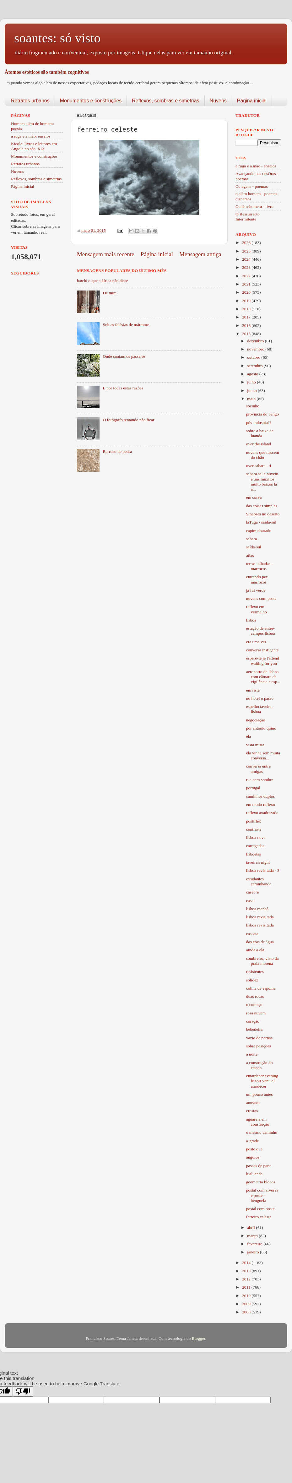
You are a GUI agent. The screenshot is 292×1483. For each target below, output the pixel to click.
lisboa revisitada (260, 917)
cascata (252, 933)
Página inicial (252, 100)
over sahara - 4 (258, 465)
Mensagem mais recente (105, 254)
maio (252, 398)
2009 (246, 1303)
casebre (252, 892)
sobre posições (258, 1046)
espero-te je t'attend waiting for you (262, 660)
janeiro (253, 1252)
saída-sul (253, 547)
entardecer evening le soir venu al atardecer (262, 1080)
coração (252, 1021)
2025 (246, 251)
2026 (246, 242)
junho (252, 390)
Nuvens (218, 100)
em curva (254, 497)
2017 (246, 317)
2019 (246, 300)
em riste (253, 690)
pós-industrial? (258, 422)
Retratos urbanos (30, 100)
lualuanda (254, 1173)
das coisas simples (261, 505)
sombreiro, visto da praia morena (262, 961)
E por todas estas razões (123, 388)
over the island (258, 444)
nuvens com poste (261, 598)
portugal (253, 787)
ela (248, 736)
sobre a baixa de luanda (259, 433)
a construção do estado (259, 1065)
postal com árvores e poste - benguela (262, 1195)
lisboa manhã (257, 908)
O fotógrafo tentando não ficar (128, 419)
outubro (254, 357)
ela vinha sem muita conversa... (263, 755)
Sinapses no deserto (262, 514)
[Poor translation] (23, 1391)
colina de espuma (261, 988)
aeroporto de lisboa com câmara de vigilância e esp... (263, 676)
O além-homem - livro (254, 206)
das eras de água (260, 941)
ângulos (252, 1157)
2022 (246, 276)
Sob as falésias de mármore (126, 324)
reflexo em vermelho (256, 609)
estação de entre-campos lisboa (260, 631)
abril (251, 1227)
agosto (253, 374)
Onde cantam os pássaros (124, 356)
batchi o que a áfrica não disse (102, 280)
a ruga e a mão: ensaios (31, 136)
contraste (254, 829)
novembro (256, 349)
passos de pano (259, 1165)
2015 (246, 333)
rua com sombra (259, 779)
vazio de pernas (259, 1037)
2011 (246, 1287)
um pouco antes (259, 1094)
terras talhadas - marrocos (259, 566)
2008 (246, 1312)
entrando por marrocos (257, 579)
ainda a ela (255, 950)
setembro (255, 365)
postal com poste (260, 1208)
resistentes (255, 971)
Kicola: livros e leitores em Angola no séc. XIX (34, 146)
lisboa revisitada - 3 (262, 870)
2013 (246, 1270)
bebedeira (254, 1029)
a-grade (252, 1140)
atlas (250, 555)
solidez (252, 980)
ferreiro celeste (259, 1216)
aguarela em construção (257, 1122)
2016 (246, 325)
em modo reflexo (260, 804)
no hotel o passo (259, 698)
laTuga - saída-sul (261, 522)
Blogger (198, 1338)
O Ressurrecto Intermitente (247, 216)
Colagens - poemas (251, 186)
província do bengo (262, 414)
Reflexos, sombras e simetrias (165, 100)
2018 (246, 309)
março (253, 1235)
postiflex (253, 821)
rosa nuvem (256, 1013)
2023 (246, 267)
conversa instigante (262, 650)
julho (252, 382)
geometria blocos (260, 1182)
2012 (246, 1279)
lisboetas (253, 854)
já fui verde (255, 590)
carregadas (255, 845)
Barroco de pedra (117, 451)
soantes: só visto (57, 38)
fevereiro (255, 1243)
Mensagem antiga (200, 254)
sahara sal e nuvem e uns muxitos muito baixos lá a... (262, 481)
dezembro (256, 341)
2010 (246, 1295)
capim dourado (259, 530)
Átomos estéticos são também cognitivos (47, 72)
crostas (252, 1110)
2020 (246, 292)
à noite (251, 1054)
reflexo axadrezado (262, 812)
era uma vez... (258, 641)
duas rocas (255, 996)
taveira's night (258, 862)
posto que (254, 1149)
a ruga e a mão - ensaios (255, 166)
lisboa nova (256, 837)
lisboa (251, 620)
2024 (246, 259)
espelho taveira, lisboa (259, 709)
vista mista (255, 744)
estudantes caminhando (259, 881)
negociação (255, 720)
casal (250, 900)
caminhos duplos (260, 796)
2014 (246, 1262)
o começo (254, 1004)
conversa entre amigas (258, 769)
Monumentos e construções (91, 100)
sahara (251, 538)
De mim (109, 293)
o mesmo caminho (261, 1132)
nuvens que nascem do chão (262, 455)
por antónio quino (261, 728)
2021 (246, 284)
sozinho (252, 406)
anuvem (253, 1102)
